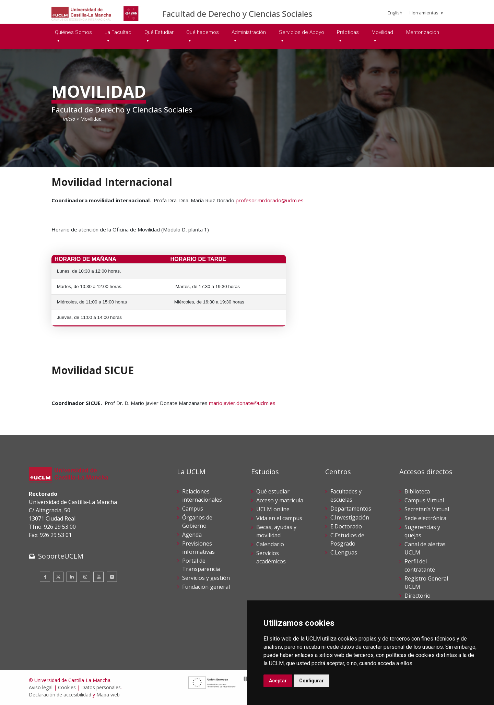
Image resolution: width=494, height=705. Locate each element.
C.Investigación (349, 517)
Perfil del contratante (419, 565)
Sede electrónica (425, 518)
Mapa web (108, 694)
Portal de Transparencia (201, 565)
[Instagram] (85, 577)
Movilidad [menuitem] (382, 32)
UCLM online (273, 509)
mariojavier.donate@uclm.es (242, 402)
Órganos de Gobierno (197, 521)
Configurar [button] (311, 680)
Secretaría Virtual (426, 509)
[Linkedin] (72, 577)
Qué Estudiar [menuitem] (159, 32)
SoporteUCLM (60, 556)
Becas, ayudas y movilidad (276, 531)
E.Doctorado (346, 526)
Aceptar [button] (278, 680)
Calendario (270, 544)
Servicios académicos (271, 557)
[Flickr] (112, 577)
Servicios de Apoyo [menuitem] (301, 32)
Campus (192, 508)
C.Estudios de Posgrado (347, 539)
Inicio (68, 119)
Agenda (192, 534)
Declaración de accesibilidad (60, 694)
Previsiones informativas (198, 547)
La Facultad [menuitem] (118, 32)
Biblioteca (417, 491)
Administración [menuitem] (249, 32)
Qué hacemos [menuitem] (202, 32)
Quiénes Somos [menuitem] (73, 32)
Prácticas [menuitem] (348, 32)
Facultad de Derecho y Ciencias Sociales (237, 13)
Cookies (67, 687)
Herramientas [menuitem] (424, 13)
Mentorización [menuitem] (422, 32)
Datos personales (101, 687)
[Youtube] (98, 577)
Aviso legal (40, 687)
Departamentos (350, 508)
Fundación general (206, 586)
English (395, 13)
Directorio (417, 595)
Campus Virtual (424, 500)
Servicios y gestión (206, 578)
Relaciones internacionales (202, 495)
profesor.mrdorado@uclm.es (270, 200)
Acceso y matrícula (279, 500)
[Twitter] (58, 577)
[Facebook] (45, 577)
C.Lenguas (343, 552)
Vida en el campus (279, 518)
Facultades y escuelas (346, 495)
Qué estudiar (273, 491)
